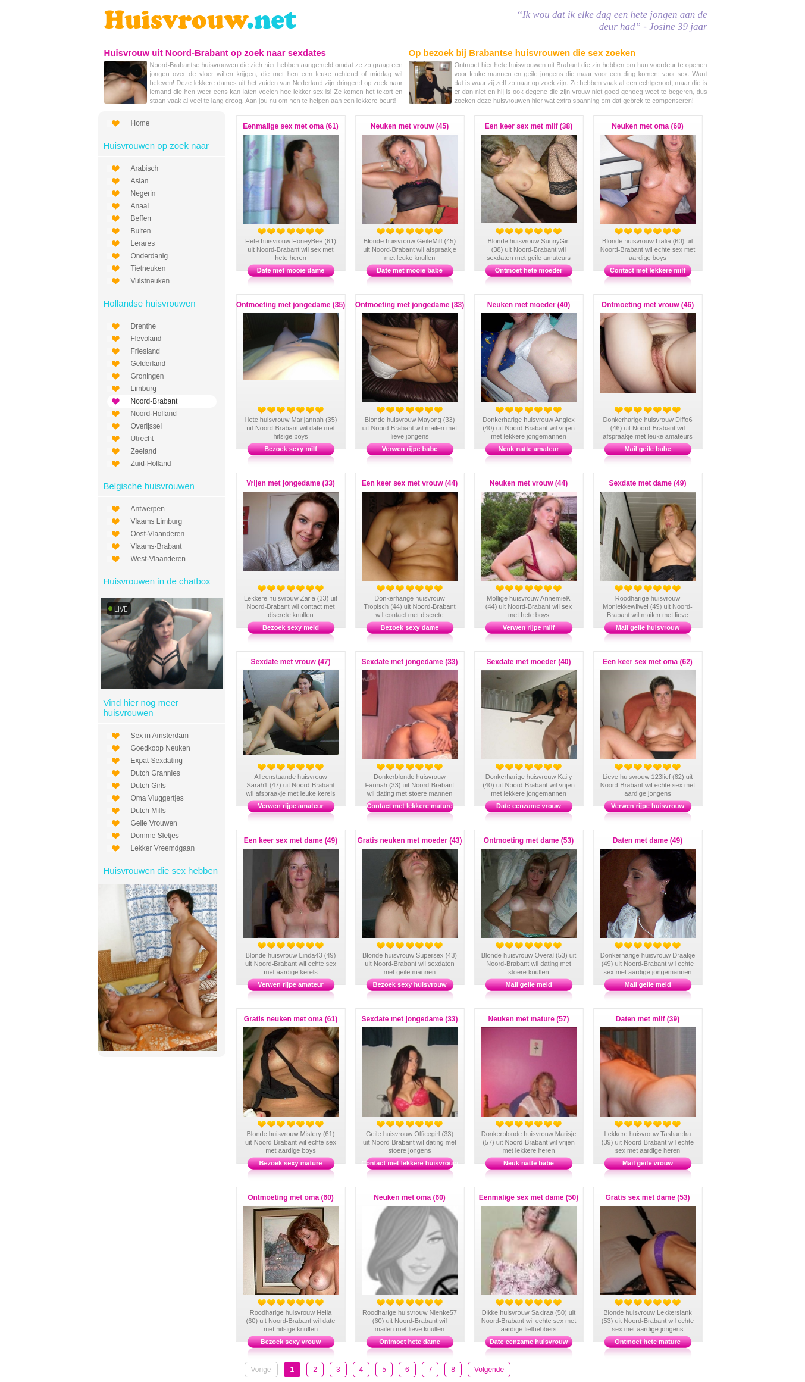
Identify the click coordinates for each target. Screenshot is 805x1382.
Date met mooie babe (410, 270)
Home (140, 123)
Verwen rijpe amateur (291, 805)
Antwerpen (148, 509)
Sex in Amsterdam (160, 735)
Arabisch (145, 168)
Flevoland (146, 338)
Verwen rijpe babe (410, 448)
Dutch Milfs (148, 810)
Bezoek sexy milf (290, 448)
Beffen (141, 218)
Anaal (140, 206)
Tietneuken (148, 268)
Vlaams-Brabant (156, 546)
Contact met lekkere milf (647, 270)
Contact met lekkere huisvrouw (409, 1163)
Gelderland (148, 363)
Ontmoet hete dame (409, 1341)
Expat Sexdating (157, 760)
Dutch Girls (148, 785)
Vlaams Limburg (157, 521)
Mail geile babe (647, 448)
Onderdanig (149, 256)
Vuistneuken (150, 281)
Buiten (141, 231)
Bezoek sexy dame (410, 627)
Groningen (147, 376)
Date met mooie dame (291, 270)
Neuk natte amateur (528, 448)
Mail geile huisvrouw (648, 627)
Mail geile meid (528, 984)
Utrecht (142, 438)
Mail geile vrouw (647, 1163)
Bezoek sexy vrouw (291, 1341)
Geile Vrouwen (154, 823)
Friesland (145, 351)
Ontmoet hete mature (648, 1341)
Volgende (489, 1369)
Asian (140, 181)
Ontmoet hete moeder (529, 270)
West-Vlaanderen (158, 559)
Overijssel (146, 426)
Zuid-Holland (151, 463)
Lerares (143, 243)
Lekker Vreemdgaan (163, 848)
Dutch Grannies (155, 773)
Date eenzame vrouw (528, 805)
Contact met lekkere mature (409, 805)
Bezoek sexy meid (290, 627)
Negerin (143, 193)
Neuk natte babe (528, 1163)
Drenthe (143, 326)
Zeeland (143, 451)
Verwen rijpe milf (529, 627)
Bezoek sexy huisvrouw (409, 984)
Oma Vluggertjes (157, 798)
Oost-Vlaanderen (158, 534)
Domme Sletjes (155, 835)
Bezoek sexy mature (290, 1163)
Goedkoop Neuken (160, 748)
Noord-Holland (154, 413)
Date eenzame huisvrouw (529, 1341)
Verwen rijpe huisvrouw (647, 805)
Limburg (143, 388)
